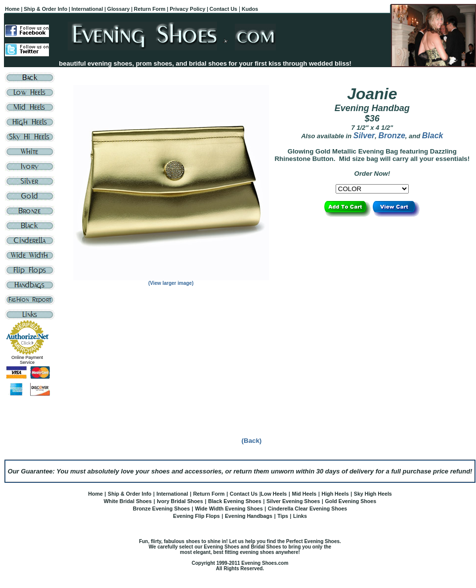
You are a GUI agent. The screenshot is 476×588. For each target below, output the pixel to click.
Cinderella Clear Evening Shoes (307, 508)
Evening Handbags (248, 516)
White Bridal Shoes (128, 501)
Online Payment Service (27, 360)
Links (300, 516)
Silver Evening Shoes (293, 501)
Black (432, 135)
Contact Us (244, 494)
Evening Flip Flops (196, 516)
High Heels (334, 494)
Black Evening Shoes (234, 501)
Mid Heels (304, 494)
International (172, 494)
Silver (364, 135)
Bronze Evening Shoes (161, 508)
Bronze (392, 135)
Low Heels (274, 494)
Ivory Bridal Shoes (180, 501)
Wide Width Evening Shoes (228, 508)
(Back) (252, 440)
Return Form (209, 494)
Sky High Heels (373, 494)
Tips (282, 516)
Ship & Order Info (129, 494)
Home (95, 494)
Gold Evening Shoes (351, 501)
